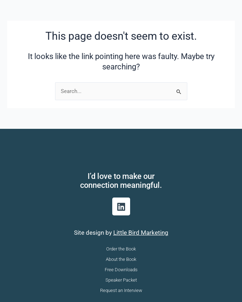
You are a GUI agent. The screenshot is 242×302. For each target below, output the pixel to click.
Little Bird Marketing (140, 232)
